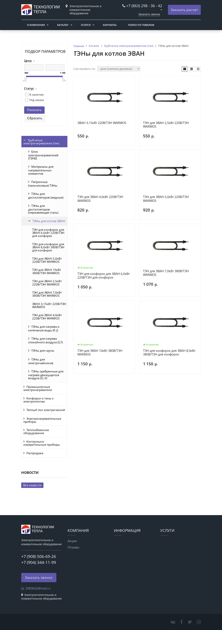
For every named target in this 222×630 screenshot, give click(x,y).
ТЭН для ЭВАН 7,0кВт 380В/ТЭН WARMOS (47, 294)
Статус (29, 88)
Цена (28, 60)
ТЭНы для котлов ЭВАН (48, 221)
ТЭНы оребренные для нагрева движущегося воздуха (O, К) (45, 374)
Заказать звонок (149, 14)
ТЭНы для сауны (42, 350)
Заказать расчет (184, 10)
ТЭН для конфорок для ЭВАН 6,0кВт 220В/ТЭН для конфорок (48, 233)
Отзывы (73, 547)
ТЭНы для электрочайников (40, 361)
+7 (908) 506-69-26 (38, 556)
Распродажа (34, 453)
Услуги (86, 25)
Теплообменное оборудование (36, 431)
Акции (72, 540)
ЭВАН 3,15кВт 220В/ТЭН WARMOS (49, 305)
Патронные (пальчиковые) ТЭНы (42, 183)
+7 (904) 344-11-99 (38, 562)
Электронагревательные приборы (42, 420)
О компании (36, 25)
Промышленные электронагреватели (37, 388)
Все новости (32, 485)
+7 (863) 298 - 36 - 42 (144, 5)
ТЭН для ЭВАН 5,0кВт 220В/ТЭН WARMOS (47, 260)
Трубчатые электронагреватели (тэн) (41, 141)
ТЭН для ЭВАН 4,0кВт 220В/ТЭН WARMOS (47, 316)
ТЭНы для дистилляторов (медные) (45, 195)
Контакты (109, 25)
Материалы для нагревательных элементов (40, 170)
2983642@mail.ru (38, 588)
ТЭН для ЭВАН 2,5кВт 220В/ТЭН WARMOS (47, 282)
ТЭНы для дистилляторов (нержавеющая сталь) (43, 209)
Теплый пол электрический (45, 410)
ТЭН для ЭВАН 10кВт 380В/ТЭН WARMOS (46, 271)
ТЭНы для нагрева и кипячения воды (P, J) (43, 328)
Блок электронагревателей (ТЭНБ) (43, 155)
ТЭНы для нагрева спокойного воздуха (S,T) (45, 340)
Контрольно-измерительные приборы (41, 443)
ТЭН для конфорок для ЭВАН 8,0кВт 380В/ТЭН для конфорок (48, 247)
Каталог (63, 25)
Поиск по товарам (141, 25)
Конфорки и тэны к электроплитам (38, 399)
